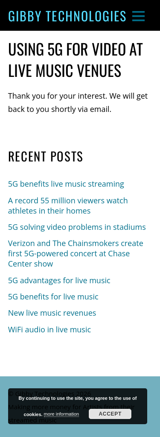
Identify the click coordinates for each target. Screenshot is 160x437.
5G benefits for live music (53, 296)
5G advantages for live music (59, 280)
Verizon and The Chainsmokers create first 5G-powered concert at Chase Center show (75, 253)
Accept (110, 414)
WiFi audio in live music (49, 329)
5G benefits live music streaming (66, 184)
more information (61, 413)
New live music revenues (52, 313)
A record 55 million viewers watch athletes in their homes (68, 205)
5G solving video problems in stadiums (77, 227)
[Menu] (138, 15)
